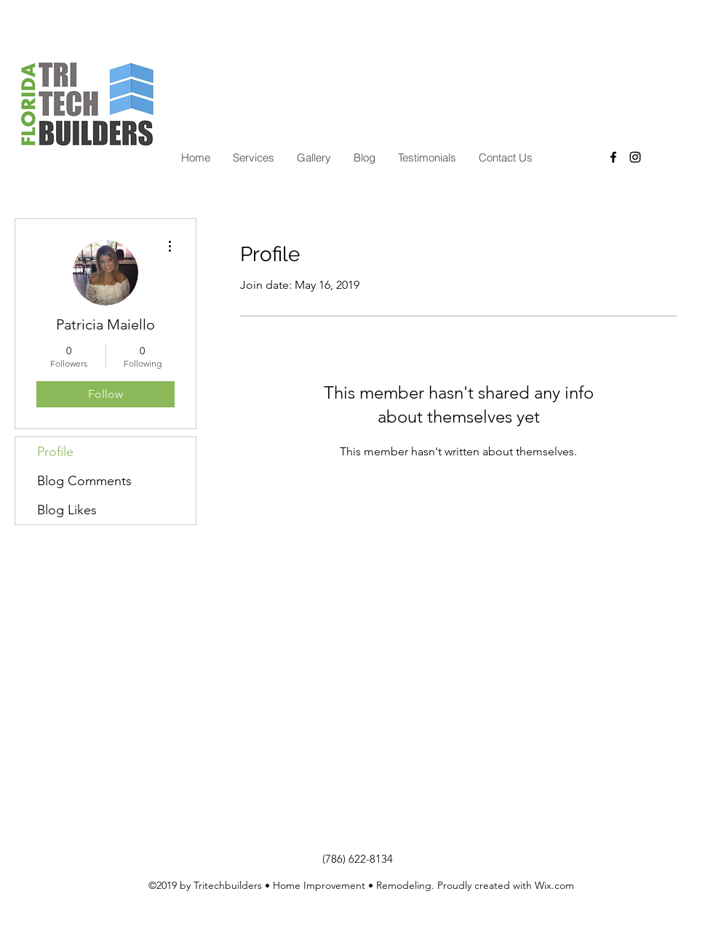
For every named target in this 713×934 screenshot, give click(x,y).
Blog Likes (67, 510)
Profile (55, 452)
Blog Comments (84, 481)
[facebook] (613, 157)
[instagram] (635, 157)
